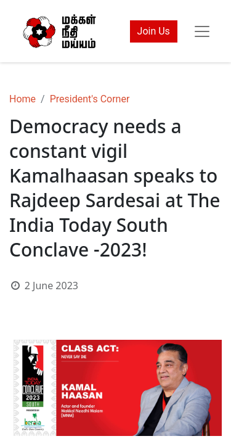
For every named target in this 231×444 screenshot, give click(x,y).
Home (22, 99)
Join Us (153, 31)
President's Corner (90, 99)
